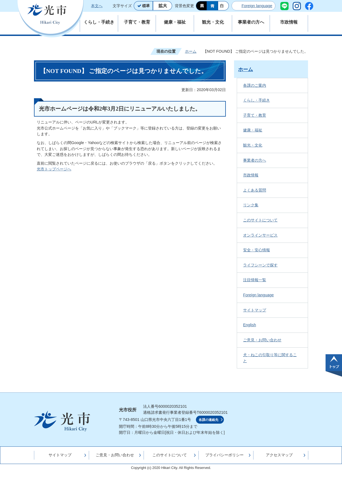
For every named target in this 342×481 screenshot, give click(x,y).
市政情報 (250, 175)
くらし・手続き (256, 100)
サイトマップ (254, 310)
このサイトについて (260, 220)
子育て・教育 (254, 115)
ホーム (190, 51)
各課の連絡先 (208, 419)
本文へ (96, 6)
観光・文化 (252, 145)
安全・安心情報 (256, 250)
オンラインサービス (260, 235)
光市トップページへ (54, 169)
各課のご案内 (254, 85)
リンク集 (250, 205)
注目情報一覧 (254, 280)
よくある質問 (254, 190)
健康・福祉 (252, 130)
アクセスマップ (279, 455)
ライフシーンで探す (260, 265)
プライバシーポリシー (224, 455)
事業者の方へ (254, 160)
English (249, 325)
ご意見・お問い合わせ (262, 340)
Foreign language (256, 6)
